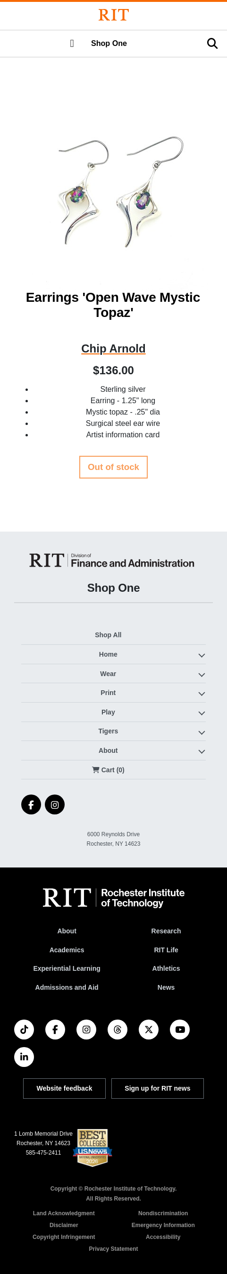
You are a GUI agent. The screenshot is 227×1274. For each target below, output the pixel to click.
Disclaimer (64, 1225)
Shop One (109, 43)
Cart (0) (108, 770)
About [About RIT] (66, 931)
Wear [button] (108, 674)
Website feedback (64, 1088)
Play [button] (108, 712)
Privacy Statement (113, 1249)
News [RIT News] (166, 987)
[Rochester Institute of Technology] (114, 15)
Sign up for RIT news (157, 1088)
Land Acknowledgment (64, 1213)
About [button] (108, 750)
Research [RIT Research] (166, 931)
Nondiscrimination (163, 1213)
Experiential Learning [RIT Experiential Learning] (66, 968)
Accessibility (163, 1237)
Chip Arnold (113, 348)
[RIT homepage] (114, 898)
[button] (71, 44)
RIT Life (166, 950)
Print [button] (108, 692)
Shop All (108, 635)
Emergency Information (163, 1225)
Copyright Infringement (64, 1237)
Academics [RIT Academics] (67, 950)
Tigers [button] (108, 731)
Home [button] (108, 654)
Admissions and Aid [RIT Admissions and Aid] (67, 987)
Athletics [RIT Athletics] (166, 968)
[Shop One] (114, 560)
